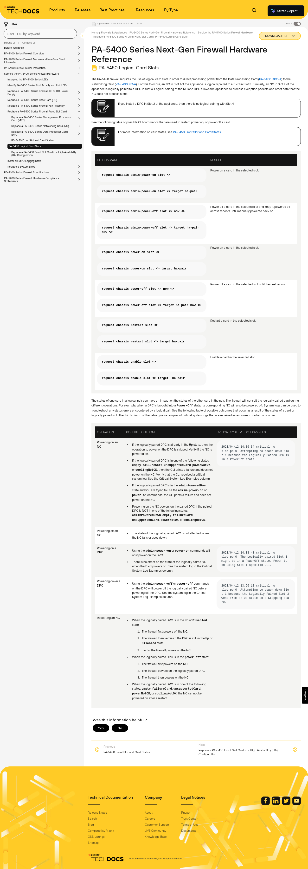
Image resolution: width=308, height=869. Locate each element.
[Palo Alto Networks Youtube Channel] (296, 804)
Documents (188, 830)
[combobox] (40, 34)
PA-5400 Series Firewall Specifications (26, 172)
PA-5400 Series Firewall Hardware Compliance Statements (31, 180)
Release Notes (97, 812)
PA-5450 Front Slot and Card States (32, 140)
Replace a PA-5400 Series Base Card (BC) (32, 99)
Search (92, 818)
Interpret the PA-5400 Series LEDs (27, 79)
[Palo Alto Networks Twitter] (286, 804)
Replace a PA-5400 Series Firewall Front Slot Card (37, 111)
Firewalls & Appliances (114, 32)
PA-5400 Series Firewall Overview (24, 53)
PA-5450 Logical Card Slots (25, 146)
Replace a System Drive (21, 166)
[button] (305, 695)
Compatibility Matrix (101, 830)
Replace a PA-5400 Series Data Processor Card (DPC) (39, 133)
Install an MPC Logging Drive (24, 160)
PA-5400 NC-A (126, 84)
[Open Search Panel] (254, 11)
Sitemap (93, 842)
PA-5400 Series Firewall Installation (24, 67)
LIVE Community (155, 830)
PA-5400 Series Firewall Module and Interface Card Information (34, 61)
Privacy (186, 812)
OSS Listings (96, 836)
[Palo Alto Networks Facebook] (265, 804)
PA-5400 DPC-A (270, 79)
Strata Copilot (284, 11)
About (149, 812)
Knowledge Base (156, 836)
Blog (91, 824)
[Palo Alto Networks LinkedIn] (276, 804)
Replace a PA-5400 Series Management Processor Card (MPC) (41, 119)
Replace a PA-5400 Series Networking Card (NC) (40, 125)
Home (94, 32)
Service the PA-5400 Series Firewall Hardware (31, 73)
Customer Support (157, 824)
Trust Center (189, 818)
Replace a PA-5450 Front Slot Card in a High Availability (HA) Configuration (43, 154)
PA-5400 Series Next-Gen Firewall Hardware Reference (162, 32)
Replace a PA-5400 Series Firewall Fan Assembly (35, 105)
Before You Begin (14, 47)
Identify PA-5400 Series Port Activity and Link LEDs (37, 85)
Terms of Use (190, 824)
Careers (150, 818)
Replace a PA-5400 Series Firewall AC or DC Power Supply (37, 92)
